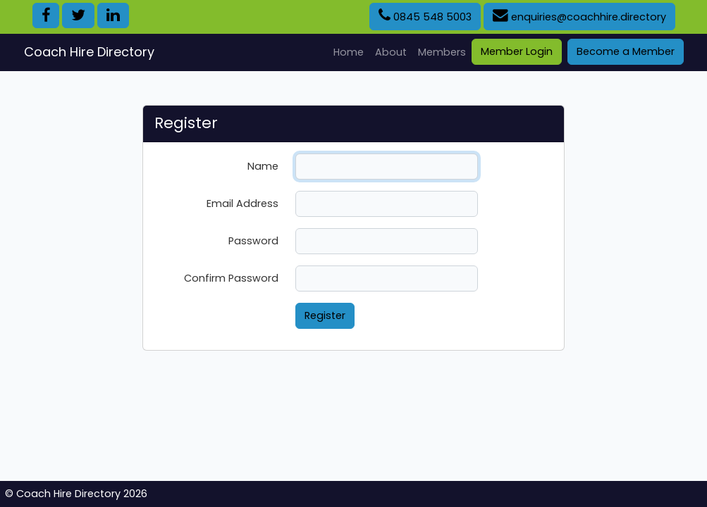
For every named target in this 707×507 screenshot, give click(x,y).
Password (253, 241)
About (391, 52)
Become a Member (626, 51)
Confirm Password (231, 278)
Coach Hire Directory (89, 52)
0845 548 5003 (425, 16)
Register (325, 315)
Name (262, 166)
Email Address (242, 203)
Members (442, 52)
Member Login (517, 51)
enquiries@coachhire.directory (579, 16)
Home (351, 51)
